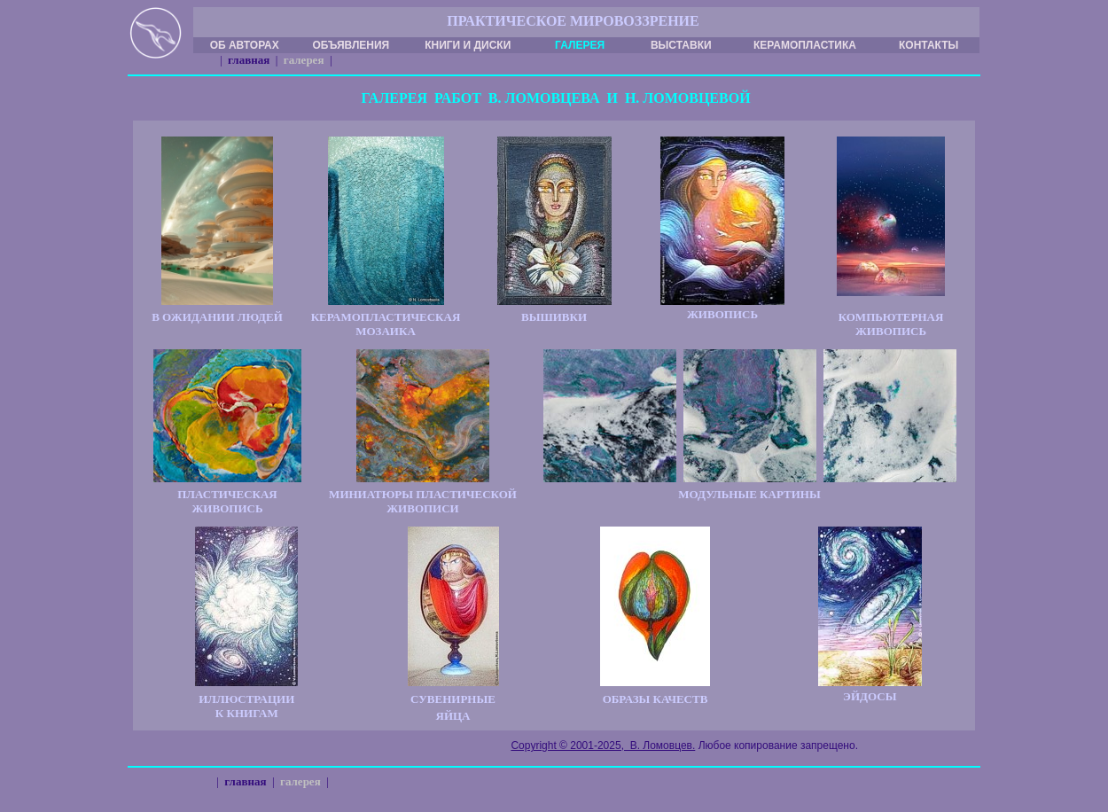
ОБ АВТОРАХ (244, 45)
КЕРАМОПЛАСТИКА (804, 45)
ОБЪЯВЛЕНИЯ (350, 45)
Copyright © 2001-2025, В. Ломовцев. (603, 745)
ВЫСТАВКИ (681, 45)
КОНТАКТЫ (928, 45)
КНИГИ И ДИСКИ (468, 45)
